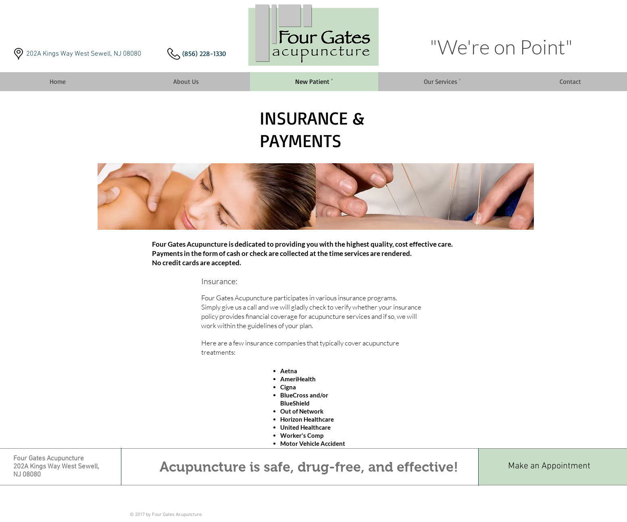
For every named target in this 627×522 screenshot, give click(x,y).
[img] (207, 196)
